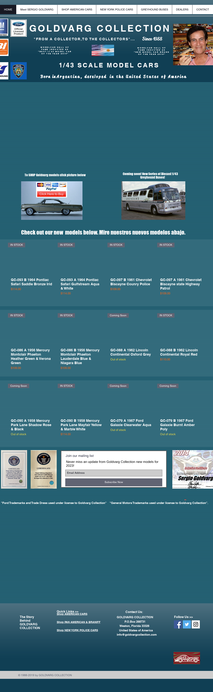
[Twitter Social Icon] (187, 624)
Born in (48, 76)
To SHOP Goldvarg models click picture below (53, 175)
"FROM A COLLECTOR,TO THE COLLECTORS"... (84, 39)
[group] (106, 272)
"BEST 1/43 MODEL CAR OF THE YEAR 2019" (55, 52)
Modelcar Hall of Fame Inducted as (54, 48)
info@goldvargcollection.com (137, 634)
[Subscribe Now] (113, 482)
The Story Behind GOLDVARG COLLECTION (30, 622)
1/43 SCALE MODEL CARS (109, 65)
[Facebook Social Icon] (178, 624)
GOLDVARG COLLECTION (100, 28)
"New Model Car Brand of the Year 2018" (151, 53)
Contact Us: (134, 612)
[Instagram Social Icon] (196, 624)
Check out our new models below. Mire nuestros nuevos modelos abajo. (103, 232)
